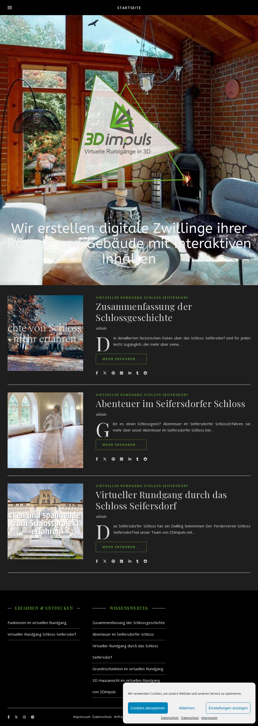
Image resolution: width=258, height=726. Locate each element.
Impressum (209, 718)
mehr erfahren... (121, 359)
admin (101, 328)
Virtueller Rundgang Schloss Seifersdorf (142, 297)
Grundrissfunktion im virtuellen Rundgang (127, 668)
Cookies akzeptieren (148, 708)
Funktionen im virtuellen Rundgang (37, 622)
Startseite (129, 7)
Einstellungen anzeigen (228, 708)
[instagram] (24, 717)
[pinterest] (32, 717)
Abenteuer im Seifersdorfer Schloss (170, 403)
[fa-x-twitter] (17, 717)
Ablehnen (187, 708)
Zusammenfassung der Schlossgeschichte (144, 311)
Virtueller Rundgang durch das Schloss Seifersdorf (161, 500)
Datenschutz (170, 718)
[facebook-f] (9, 717)
